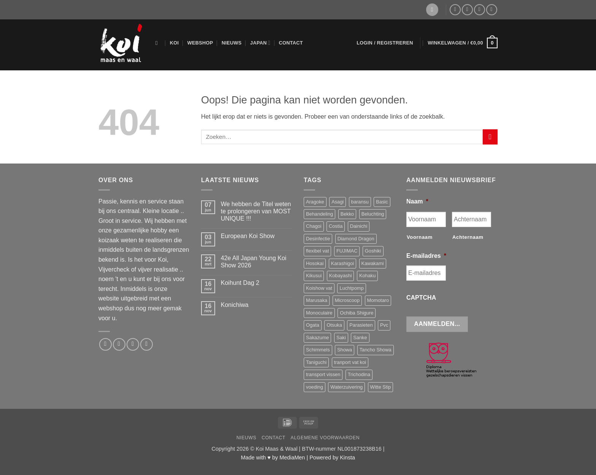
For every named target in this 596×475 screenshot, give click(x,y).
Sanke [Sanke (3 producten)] (360, 337)
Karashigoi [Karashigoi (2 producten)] (342, 263)
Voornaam (420, 237)
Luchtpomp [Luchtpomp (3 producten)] (351, 288)
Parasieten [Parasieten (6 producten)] (360, 325)
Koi (174, 43)
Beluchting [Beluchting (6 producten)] (372, 214)
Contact (291, 43)
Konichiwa (235, 305)
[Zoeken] (158, 43)
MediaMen (292, 457)
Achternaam (467, 237)
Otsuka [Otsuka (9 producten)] (334, 325)
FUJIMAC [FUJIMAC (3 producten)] (346, 251)
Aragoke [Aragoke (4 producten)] (315, 202)
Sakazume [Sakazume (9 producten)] (317, 337)
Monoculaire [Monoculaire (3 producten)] (319, 313)
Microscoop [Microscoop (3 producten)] (347, 300)
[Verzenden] (490, 136)
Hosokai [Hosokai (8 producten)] (314, 263)
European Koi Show (247, 236)
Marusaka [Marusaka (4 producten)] (316, 300)
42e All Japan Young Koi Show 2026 (254, 261)
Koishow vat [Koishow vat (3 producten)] (319, 288)
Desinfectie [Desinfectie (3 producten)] (318, 238)
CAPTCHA (421, 297)
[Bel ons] (479, 9)
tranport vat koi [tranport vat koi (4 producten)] (350, 362)
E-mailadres (426, 256)
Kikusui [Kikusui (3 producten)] (314, 275)
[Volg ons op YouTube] (491, 9)
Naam (417, 201)
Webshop (200, 43)
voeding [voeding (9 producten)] (314, 387)
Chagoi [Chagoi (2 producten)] (314, 226)
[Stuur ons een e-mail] (467, 9)
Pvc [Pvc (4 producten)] (384, 325)
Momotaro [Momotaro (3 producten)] (378, 300)
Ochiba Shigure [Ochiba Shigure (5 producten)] (356, 313)
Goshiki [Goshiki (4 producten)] (373, 251)
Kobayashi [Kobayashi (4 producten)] (340, 275)
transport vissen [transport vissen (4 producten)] (323, 374)
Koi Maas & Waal (277, 449)
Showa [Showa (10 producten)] (344, 350)
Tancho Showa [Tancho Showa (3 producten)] (376, 350)
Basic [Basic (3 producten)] (382, 202)
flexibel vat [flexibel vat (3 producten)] (317, 251)
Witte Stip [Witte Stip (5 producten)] (380, 387)
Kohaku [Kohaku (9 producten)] (367, 275)
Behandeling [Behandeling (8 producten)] (319, 214)
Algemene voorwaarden (325, 437)
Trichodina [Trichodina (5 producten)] (359, 374)
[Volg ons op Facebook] (455, 9)
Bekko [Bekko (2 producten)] (347, 214)
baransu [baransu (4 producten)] (360, 202)
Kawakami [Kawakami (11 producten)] (372, 263)
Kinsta (347, 457)
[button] (385, 43)
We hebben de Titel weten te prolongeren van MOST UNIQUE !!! (256, 211)
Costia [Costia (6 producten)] (335, 226)
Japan (260, 42)
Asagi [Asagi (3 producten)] (337, 202)
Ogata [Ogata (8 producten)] (312, 325)
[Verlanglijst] (432, 9)
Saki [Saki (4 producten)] (341, 337)
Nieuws (232, 43)
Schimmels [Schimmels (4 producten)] (318, 350)
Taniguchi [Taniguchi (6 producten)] (316, 362)
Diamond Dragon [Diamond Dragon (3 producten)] (356, 238)
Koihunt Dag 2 (240, 283)
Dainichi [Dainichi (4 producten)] (359, 226)
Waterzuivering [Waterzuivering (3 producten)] (346, 387)
